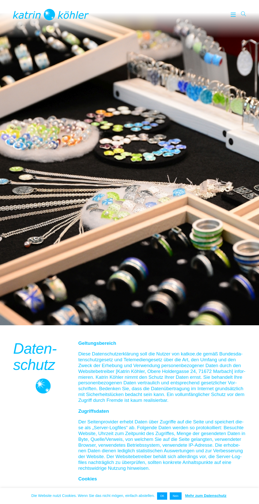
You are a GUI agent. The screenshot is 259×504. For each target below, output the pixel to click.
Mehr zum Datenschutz (205, 495)
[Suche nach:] (241, 14)
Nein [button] (176, 495)
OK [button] (162, 495)
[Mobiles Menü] (234, 14)
